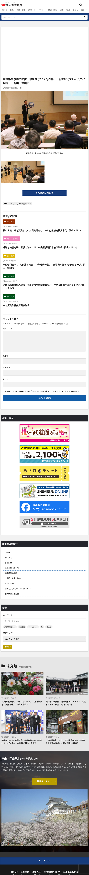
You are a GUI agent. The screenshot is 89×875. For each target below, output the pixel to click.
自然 (61, 10)
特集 (11, 10)
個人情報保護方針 (12, 594)
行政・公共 (10, 276)
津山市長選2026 (9, 627)
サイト (5, 379)
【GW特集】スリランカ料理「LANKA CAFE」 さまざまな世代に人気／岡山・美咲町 (67, 742)
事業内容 (8, 563)
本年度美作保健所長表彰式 (16, 305)
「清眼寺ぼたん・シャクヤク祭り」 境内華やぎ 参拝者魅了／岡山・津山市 (21, 703)
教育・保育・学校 (12, 239)
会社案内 (8, 557)
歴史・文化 (52, 10)
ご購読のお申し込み (13, 578)
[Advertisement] (44, 40)
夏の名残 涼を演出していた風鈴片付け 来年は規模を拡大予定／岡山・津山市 (42, 230)
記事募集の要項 (11, 573)
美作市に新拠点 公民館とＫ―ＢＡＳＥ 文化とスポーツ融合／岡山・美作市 (66, 703)
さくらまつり (32, 627)
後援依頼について (12, 568)
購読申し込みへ (44, 781)
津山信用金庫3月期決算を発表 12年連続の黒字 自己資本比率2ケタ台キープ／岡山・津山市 (44, 266)
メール (6, 368)
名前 (6, 356)
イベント (41, 10)
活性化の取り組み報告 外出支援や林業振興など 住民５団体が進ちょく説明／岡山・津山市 (43, 287)
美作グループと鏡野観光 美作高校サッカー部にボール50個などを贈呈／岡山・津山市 (21, 742)
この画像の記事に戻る (44, 193)
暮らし (75, 10)
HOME (4, 10)
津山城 (49, 627)
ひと (68, 10)
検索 (7, 646)
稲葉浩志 (22, 627)
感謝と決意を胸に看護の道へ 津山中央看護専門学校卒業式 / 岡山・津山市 (41, 247)
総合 (82, 10)
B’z (42, 627)
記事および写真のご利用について (18, 588)
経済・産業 (10, 256)
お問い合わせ (10, 583)
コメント (7, 329)
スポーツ (31, 10)
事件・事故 (20, 10)
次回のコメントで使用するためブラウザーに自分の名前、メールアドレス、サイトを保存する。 (43, 391)
